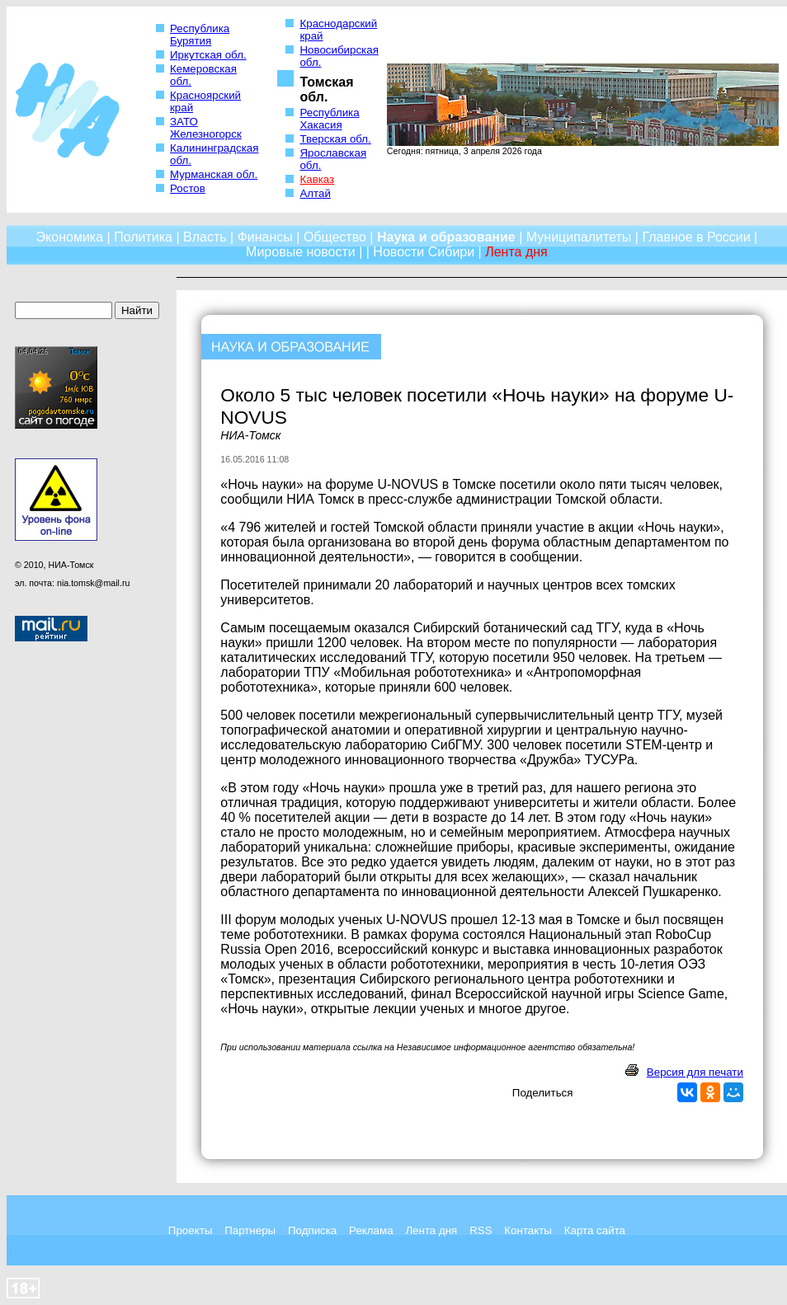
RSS (480, 1230)
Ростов (187, 188)
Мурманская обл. (213, 174)
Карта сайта (594, 1230)
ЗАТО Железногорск (206, 127)
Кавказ (316, 179)
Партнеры (250, 1230)
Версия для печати (695, 1072)
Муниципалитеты (579, 237)
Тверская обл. (334, 139)
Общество (335, 237)
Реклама (371, 1230)
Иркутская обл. (208, 55)
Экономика (70, 237)
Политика (143, 237)
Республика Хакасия (329, 118)
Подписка (312, 1230)
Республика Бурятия (199, 34)
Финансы (265, 237)
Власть (205, 237)
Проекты (190, 1230)
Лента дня (431, 1230)
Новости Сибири (423, 252)
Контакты (528, 1230)
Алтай (314, 193)
